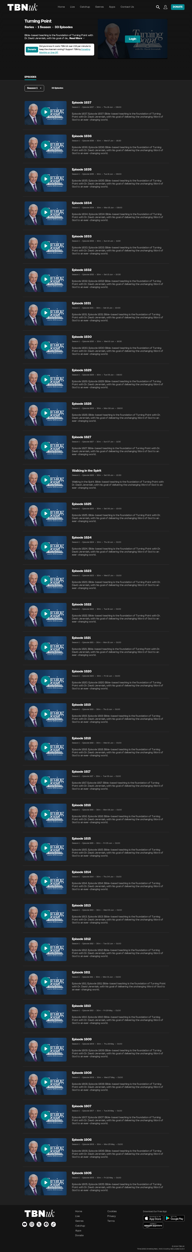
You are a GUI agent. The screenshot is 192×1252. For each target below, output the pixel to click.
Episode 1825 (82, 504)
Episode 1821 (81, 638)
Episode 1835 (82, 169)
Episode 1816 (81, 805)
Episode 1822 (81, 604)
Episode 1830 (82, 337)
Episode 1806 (82, 1139)
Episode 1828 (82, 403)
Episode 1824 (82, 537)
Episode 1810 (81, 1006)
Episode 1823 (82, 571)
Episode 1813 (81, 905)
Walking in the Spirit (86, 470)
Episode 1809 (82, 1039)
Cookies (112, 1211)
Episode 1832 (82, 270)
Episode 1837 (81, 102)
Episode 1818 (81, 738)
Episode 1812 (81, 939)
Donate (32, 49)
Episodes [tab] (30, 77)
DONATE (178, 7)
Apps (112, 7)
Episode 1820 (82, 671)
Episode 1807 (81, 1106)
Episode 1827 (81, 437)
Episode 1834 (82, 203)
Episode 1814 (81, 872)
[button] (34, 88)
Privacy (111, 1216)
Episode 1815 (81, 838)
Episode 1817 (81, 771)
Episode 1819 (81, 705)
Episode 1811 (81, 972)
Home (61, 7)
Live (72, 7)
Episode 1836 (82, 136)
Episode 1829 (82, 370)
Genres (99, 7)
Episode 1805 (82, 1173)
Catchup (85, 7)
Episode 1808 (82, 1073)
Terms (111, 1221)
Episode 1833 (82, 236)
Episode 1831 (81, 303)
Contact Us (127, 7)
